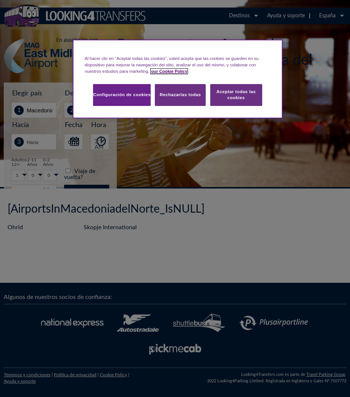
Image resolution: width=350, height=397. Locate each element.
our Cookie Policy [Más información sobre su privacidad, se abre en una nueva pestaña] (169, 71)
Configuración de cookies (122, 94)
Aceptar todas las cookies (236, 94)
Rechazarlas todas (180, 94)
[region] (178, 79)
